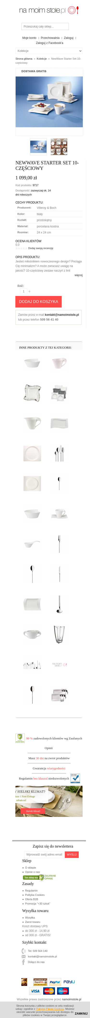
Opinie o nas (32, 872)
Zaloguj (68, 38)
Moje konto (29, 38)
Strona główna (23, 58)
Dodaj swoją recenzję (40, 248)
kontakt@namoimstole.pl (62, 314)
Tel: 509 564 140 (37, 950)
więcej (79, 275)
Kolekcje (42, 58)
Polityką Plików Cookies (50, 1008)
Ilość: (20, 286)
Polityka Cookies (34, 894)
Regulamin (31, 890)
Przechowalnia (50, 38)
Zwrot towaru (32, 921)
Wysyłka (30, 917)
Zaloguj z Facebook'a (49, 43)
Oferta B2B (31, 899)
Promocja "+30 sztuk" (37, 903)
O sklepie (30, 867)
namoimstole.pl (71, 999)
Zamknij (81, 1013)
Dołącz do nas (36, 962)
